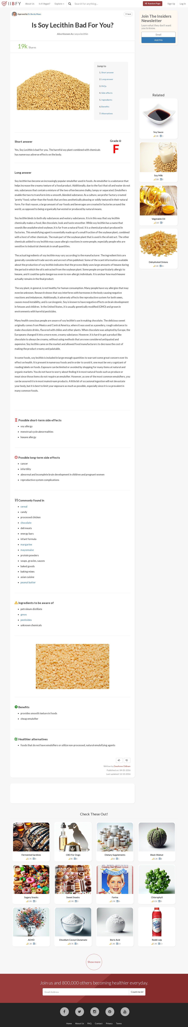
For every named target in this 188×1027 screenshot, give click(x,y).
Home (69, 1023)
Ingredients (106, 100)
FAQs (103, 86)
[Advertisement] (68, 793)
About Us (29, 3)
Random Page (152, 3)
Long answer (107, 79)
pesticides (26, 619)
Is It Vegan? (44, 3)
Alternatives (107, 113)
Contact (99, 1023)
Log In (183, 3)
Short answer (107, 72)
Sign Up (171, 3)
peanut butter (28, 582)
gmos (24, 614)
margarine (26, 544)
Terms (119, 1023)
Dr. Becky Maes (34, 14)
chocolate (26, 522)
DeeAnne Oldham (122, 766)
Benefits (105, 106)
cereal (24, 506)
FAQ (89, 1023)
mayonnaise (27, 549)
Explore (59, 3)
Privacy (109, 1023)
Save (128, 14)
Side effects (107, 93)
